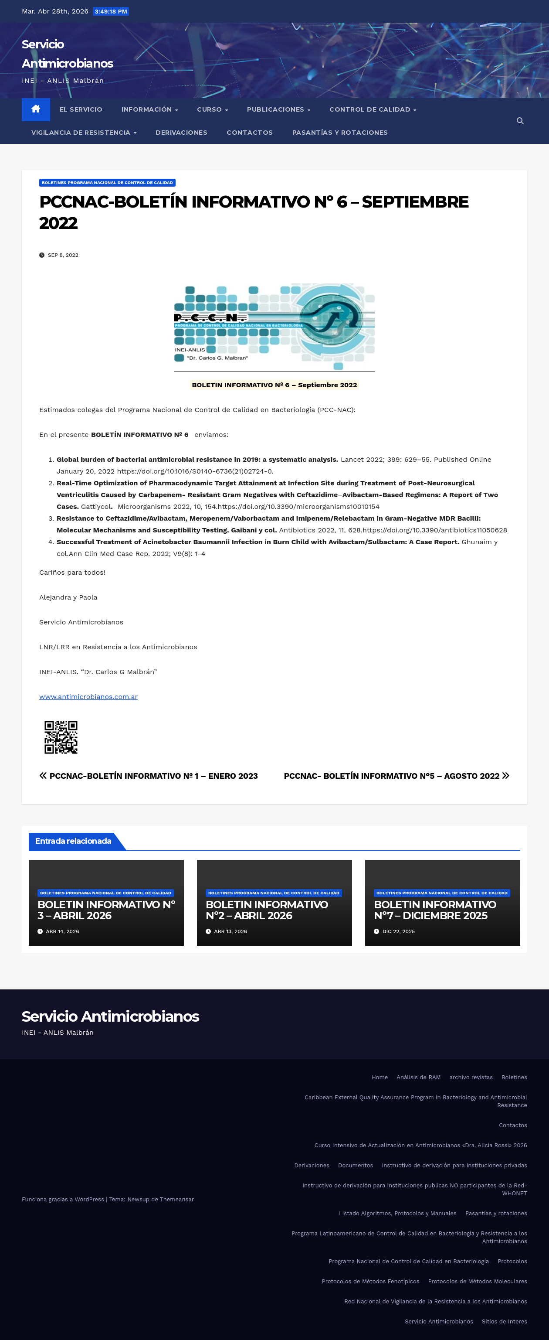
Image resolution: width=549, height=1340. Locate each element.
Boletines (514, 1077)
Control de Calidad (371, 109)
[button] (520, 121)
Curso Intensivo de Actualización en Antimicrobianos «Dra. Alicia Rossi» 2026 (421, 1145)
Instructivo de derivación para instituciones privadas (454, 1165)
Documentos (355, 1165)
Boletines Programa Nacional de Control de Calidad (107, 182)
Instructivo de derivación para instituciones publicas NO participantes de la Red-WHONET (414, 1189)
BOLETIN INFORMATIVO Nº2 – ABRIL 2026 (267, 910)
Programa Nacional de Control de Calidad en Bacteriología (409, 1261)
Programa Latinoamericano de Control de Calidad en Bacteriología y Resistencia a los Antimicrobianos (409, 1237)
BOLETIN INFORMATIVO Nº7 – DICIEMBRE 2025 (435, 910)
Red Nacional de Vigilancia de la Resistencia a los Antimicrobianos (435, 1301)
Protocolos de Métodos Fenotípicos (371, 1281)
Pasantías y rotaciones (340, 132)
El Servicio (81, 109)
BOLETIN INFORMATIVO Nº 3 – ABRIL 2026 (106, 910)
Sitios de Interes (504, 1321)
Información (148, 109)
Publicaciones (276, 109)
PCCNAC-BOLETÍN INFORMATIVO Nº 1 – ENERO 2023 (148, 776)
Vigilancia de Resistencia (81, 132)
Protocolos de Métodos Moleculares (477, 1281)
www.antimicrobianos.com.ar (88, 696)
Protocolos (512, 1261)
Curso (210, 109)
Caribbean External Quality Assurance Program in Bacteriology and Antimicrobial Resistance (416, 1101)
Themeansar (177, 1199)
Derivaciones (181, 132)
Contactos (250, 132)
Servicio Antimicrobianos (110, 1016)
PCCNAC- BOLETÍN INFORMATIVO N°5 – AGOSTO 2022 (397, 776)
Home (380, 1077)
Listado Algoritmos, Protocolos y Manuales (398, 1213)
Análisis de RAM (418, 1077)
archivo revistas (471, 1077)
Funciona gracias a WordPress (64, 1199)
